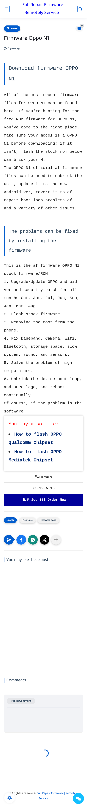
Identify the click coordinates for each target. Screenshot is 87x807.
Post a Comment (21, 701)
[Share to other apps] (56, 540)
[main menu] (7, 9)
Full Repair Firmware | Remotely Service (42, 9)
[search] (80, 9)
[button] (21, 540)
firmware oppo (48, 520)
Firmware (12, 28)
